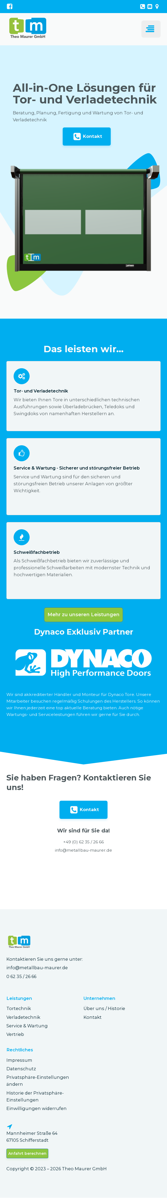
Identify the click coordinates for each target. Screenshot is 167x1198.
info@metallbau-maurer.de (37, 968)
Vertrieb (15, 1034)
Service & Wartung (27, 1026)
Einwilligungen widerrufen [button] (36, 1108)
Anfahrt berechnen (27, 1153)
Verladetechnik (23, 1017)
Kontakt (93, 1017)
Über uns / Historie (104, 1008)
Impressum (19, 1060)
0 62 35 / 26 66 (21, 976)
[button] (87, 136)
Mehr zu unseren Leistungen (83, 615)
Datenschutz (21, 1069)
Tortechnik (18, 1008)
